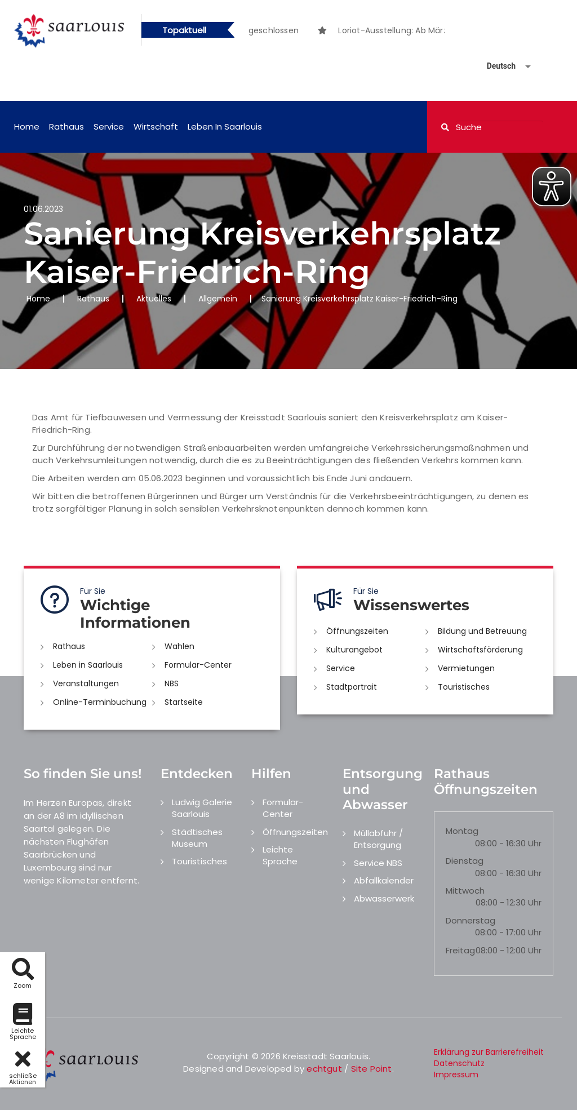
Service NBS (378, 863)
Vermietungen (466, 668)
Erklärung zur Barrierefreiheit (489, 1052)
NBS (172, 683)
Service (109, 126)
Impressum (456, 1074)
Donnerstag (470, 920)
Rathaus (66, 126)
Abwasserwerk (384, 898)
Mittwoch (465, 890)
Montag (462, 831)
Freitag (460, 950)
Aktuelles (153, 298)
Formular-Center (198, 665)
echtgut (324, 1069)
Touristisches (464, 686)
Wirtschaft (156, 126)
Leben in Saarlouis (225, 126)
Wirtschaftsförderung (480, 649)
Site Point (371, 1069)
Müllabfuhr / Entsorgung (378, 839)
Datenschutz (459, 1063)
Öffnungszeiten (357, 631)
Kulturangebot (354, 649)
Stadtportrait (351, 686)
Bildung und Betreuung (482, 631)
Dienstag (464, 861)
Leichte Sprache (280, 855)
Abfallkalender (384, 880)
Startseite (184, 702)
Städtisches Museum (197, 838)
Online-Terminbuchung (100, 702)
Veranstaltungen (86, 683)
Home (26, 126)
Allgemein (217, 298)
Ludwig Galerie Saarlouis (202, 808)
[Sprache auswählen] (495, 66)
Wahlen (179, 646)
